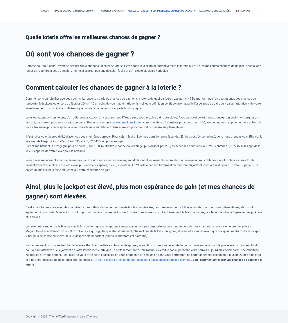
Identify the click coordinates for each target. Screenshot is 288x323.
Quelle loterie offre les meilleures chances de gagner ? (161, 11)
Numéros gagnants (112, 11)
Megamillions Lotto (128, 122)
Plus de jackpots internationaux (76, 11)
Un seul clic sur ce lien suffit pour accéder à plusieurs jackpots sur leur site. (142, 260)
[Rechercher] (261, 11)
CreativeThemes (87, 316)
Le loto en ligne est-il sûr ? (215, 11)
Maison (45, 11)
